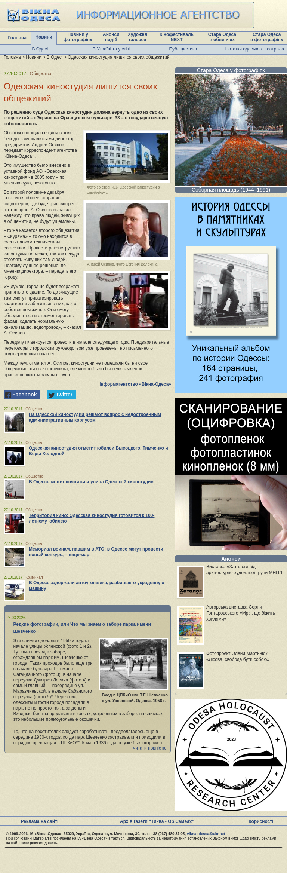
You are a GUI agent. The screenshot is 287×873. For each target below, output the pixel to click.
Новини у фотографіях (78, 37)
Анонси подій (111, 37)
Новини (43, 37)
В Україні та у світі (111, 49)
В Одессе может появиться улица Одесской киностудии (91, 481)
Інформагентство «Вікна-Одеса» (135, 384)
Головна (17, 37)
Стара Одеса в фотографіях (266, 37)
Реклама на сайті (39, 821)
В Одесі (40, 49)
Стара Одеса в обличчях (222, 37)
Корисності (261, 821)
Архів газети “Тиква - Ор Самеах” (157, 821)
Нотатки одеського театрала (254, 49)
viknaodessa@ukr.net (206, 834)
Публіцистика (183, 49)
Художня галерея (137, 37)
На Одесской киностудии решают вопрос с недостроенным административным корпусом (95, 417)
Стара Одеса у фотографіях (231, 70)
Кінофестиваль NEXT (177, 37)
